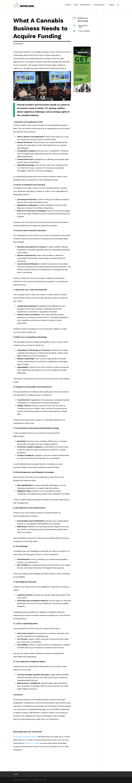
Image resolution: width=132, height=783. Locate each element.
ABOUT (68, 5)
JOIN (76, 5)
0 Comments (18, 44)
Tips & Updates (84, 31)
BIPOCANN (83, 21)
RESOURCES (99, 5)
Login (15, 774)
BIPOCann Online (31, 743)
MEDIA (111, 5)
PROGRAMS (85, 5)
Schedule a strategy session (25, 737)
